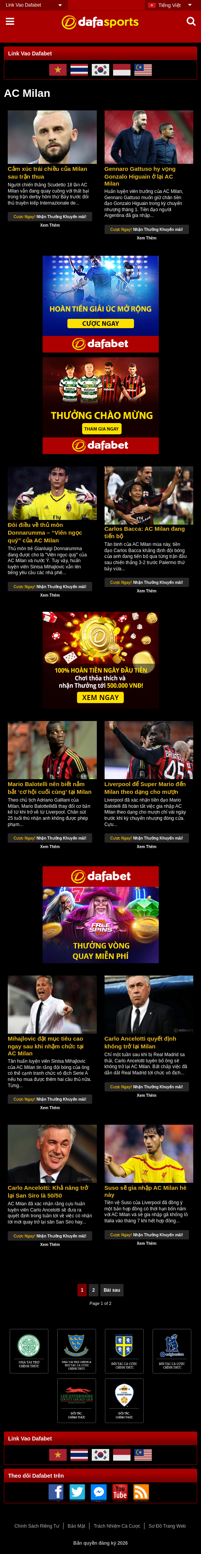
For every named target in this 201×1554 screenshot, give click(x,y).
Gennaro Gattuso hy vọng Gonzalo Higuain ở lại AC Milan (140, 176)
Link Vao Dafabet (23, 5)
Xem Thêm (50, 225)
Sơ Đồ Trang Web (167, 1526)
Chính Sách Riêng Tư (36, 1526)
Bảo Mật (76, 1526)
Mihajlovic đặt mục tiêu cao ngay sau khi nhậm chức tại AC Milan (46, 1046)
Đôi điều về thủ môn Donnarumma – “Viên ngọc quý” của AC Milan (45, 532)
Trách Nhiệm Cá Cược (117, 1526)
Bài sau (112, 1290)
